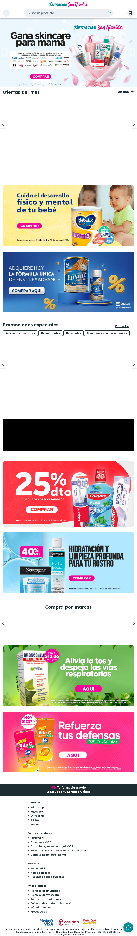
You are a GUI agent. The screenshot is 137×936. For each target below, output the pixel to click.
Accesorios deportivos (20, 333)
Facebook (37, 811)
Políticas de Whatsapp (45, 895)
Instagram (38, 816)
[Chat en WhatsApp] (128, 927)
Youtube (36, 824)
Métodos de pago (42, 907)
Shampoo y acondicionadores (107, 333)
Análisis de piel (40, 872)
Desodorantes (50, 333)
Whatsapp (37, 807)
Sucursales (37, 838)
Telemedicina (39, 868)
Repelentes (73, 333)
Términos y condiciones (46, 899)
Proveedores (39, 911)
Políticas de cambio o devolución (52, 903)
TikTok (35, 820)
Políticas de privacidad (45, 891)
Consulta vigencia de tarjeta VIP (52, 846)
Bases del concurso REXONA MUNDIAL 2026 (58, 850)
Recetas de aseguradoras (47, 877)
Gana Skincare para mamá (48, 854)
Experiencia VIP (41, 842)
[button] (6, 13)
